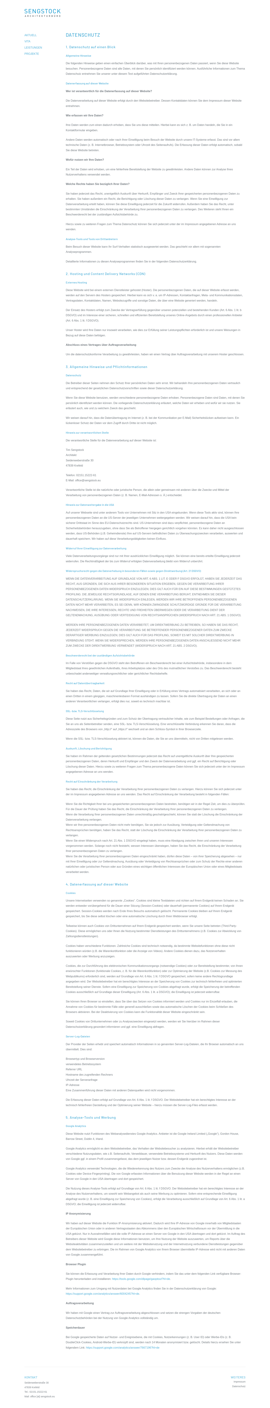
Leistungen (33, 47)
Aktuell (30, 35)
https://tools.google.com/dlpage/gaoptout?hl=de (141, 1278)
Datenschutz (239, 1386)
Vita (27, 41)
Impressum (240, 1381)
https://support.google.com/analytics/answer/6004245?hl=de (102, 1293)
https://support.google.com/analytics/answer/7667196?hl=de (122, 1347)
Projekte (31, 53)
